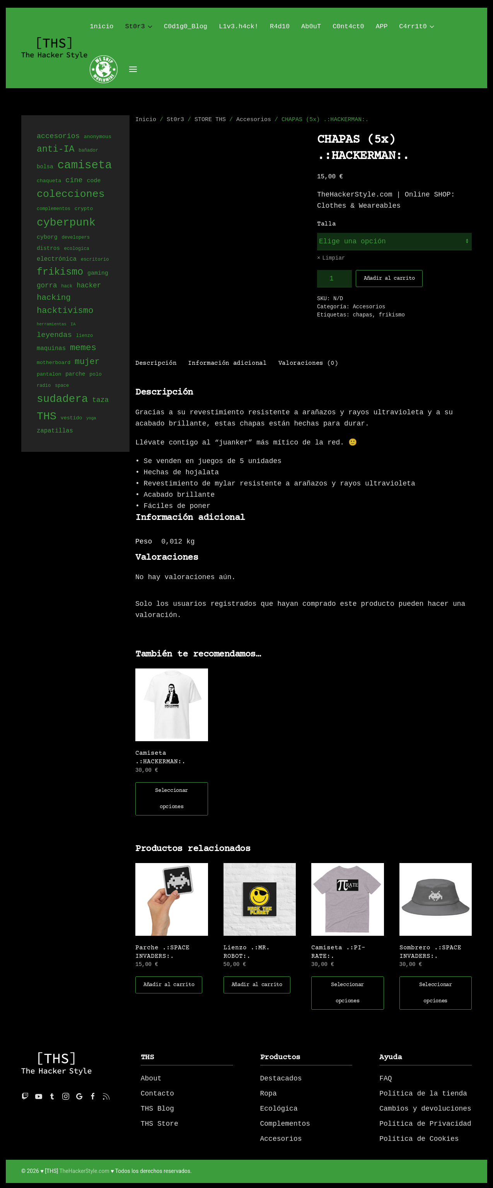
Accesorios (253, 120)
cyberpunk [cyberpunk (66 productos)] (66, 222)
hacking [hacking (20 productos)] (54, 297)
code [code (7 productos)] (94, 181)
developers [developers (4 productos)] (76, 237)
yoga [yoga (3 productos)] (91, 419)
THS (147, 1056)
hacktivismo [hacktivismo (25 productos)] (65, 311)
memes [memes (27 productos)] (83, 348)
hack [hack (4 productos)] (66, 287)
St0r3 (138, 26)
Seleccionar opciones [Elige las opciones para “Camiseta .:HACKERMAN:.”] (171, 798)
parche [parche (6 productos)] (75, 374)
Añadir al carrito (389, 278)
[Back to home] (55, 47)
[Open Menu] (133, 69)
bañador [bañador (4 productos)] (88, 151)
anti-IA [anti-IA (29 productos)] (55, 149)
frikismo (392, 315)
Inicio (145, 120)
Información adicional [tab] (227, 362)
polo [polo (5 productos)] (95, 374)
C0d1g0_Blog (185, 26)
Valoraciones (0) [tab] (308, 362)
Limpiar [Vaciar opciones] (333, 258)
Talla (326, 224)
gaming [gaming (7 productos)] (97, 274)
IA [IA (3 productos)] (73, 324)
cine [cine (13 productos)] (73, 180)
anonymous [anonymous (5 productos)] (97, 137)
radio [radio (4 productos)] (44, 386)
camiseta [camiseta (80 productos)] (84, 165)
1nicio (101, 26)
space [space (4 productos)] (62, 386)
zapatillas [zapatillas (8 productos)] (55, 431)
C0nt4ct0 (348, 26)
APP (382, 26)
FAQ (385, 1077)
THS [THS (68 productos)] (46, 416)
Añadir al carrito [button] (168, 984)
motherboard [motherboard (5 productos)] (53, 362)
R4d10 (280, 26)
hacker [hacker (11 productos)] (89, 286)
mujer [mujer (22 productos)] (87, 361)
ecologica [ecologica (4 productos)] (76, 249)
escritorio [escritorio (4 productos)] (95, 260)
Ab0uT (311, 26)
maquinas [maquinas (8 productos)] (51, 348)
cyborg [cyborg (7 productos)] (47, 237)
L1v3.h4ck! (238, 26)
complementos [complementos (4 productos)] (53, 209)
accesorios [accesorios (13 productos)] (58, 136)
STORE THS (210, 120)
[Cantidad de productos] (334, 278)
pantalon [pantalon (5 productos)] (49, 374)
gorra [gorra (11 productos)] (47, 286)
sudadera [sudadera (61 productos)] (62, 399)
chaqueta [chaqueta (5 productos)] (49, 181)
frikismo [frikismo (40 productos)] (60, 272)
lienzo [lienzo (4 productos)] (84, 336)
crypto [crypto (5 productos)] (84, 208)
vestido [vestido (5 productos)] (71, 418)
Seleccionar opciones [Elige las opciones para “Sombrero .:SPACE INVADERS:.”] (435, 992)
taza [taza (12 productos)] (100, 400)
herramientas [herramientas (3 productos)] (52, 324)
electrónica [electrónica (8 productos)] (57, 259)
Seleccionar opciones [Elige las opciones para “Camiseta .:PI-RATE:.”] (347, 992)
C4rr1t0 (416, 26)
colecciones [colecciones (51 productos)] (71, 195)
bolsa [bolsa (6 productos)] (45, 167)
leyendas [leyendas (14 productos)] (54, 335)
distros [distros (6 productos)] (48, 248)
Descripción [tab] (155, 362)
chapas (362, 315)
